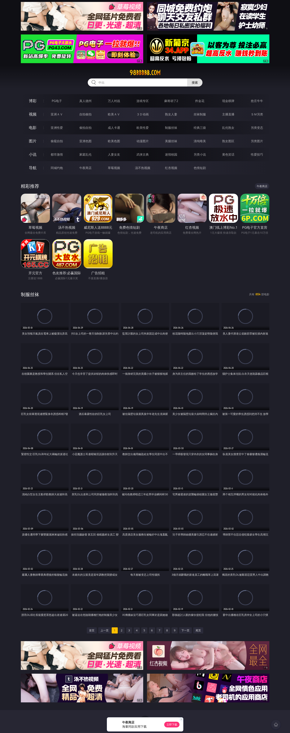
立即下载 (172, 724)
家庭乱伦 (85, 154)
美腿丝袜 (171, 141)
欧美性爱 (142, 128)
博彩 (33, 100)
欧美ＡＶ (114, 114)
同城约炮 (57, 168)
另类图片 (257, 141)
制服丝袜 (171, 128)
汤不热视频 (142, 168)
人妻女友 (114, 154)
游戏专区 (142, 101)
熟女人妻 (171, 114)
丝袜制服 (200, 114)
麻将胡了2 (171, 101)
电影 (33, 127)
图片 (33, 141)
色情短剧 (200, 168)
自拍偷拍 (85, 114)
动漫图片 (142, 141)
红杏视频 (171, 168)
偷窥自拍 (57, 141)
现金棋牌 (228, 101)
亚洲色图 (85, 141)
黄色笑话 (228, 154)
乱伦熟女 (228, 128)
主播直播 (228, 114)
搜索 (195, 82)
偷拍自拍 (85, 128)
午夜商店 (85, 168)
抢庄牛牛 (257, 101)
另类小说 (200, 154)
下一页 (185, 630)
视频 (33, 114)
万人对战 (114, 101)
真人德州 (85, 101)
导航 (33, 167)
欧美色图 (114, 141)
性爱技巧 (257, 154)
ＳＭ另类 (257, 114)
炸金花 (199, 101)
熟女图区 (228, 141)
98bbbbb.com (145, 73)
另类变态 (257, 128)
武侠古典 (142, 154)
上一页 (105, 630)
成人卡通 (114, 128)
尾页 (198, 630)
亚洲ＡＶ (57, 114)
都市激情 (57, 154)
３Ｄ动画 (142, 114)
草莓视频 (114, 168)
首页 (91, 630)
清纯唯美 (200, 141)
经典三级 (200, 128)
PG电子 (57, 101)
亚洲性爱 (57, 128)
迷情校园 (171, 154)
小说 (33, 154)
